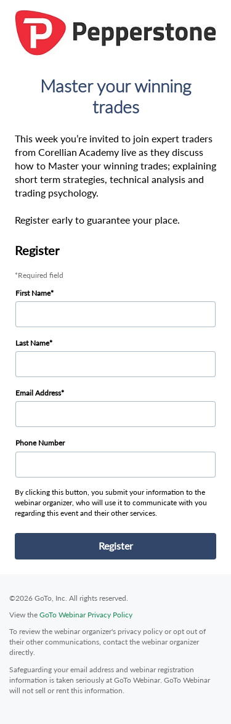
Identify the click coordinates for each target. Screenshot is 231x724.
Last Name (32, 343)
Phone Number (40, 442)
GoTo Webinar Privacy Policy (85, 614)
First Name (33, 293)
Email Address (38, 392)
